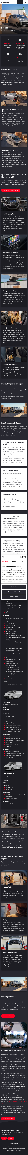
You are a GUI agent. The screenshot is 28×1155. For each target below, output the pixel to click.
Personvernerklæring (14, 1146)
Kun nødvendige (14, 596)
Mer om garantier (8, 1118)
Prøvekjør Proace (8, 1016)
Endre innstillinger (14, 591)
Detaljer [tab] (14, 561)
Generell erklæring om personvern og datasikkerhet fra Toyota (14, 1149)
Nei (11, 1138)
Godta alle (14, 586)
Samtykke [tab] (5, 561)
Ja (4, 1138)
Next (24, 984)
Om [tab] (23, 561)
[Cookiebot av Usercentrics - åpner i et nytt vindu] (20, 557)
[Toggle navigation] (25, 2)
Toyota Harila (5, 2)
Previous (4, 984)
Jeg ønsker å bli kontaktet (10, 190)
